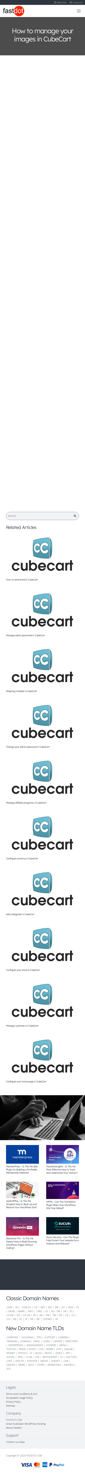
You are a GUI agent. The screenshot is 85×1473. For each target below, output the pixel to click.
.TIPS (38, 1337)
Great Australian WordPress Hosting (26, 1423)
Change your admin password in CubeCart (28, 746)
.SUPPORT (49, 1337)
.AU (17, 1307)
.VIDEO (58, 1353)
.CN (66, 1315)
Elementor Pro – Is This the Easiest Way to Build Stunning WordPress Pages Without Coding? (21, 1243)
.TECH (31, 1364)
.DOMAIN (25, 1341)
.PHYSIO (22, 1353)
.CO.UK (26, 1315)
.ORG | (40, 1311)
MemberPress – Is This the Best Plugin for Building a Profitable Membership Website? (22, 1169)
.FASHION (32, 1360)
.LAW (65, 1360)
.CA (73, 1315)
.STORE (40, 1364)
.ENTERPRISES (15, 1345)
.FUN (58, 1349)
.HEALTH (19, 1360)
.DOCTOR (71, 1357)
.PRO (20, 1357)
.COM (9, 1307)
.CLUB (28, 1357)
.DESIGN (10, 1364)
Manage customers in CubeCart (22, 1025)
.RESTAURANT (49, 1357)
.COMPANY (12, 1337)
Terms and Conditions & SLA (21, 1393)
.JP (26, 1319)
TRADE (22, 1349)
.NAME (21, 1311)
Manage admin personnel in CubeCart (25, 635)
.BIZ (50, 1307)
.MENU (62, 1345)
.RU (35, 1315)
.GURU (46, 1341)
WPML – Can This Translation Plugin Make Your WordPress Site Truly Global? (61, 1205)
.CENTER (57, 1341)
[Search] (42, 516)
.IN (56, 1319)
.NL (52, 1311)
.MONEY (10, 1353)
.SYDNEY (47, 1319)
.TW (54, 1315)
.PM (47, 1315)
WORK (49, 1349)
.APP (67, 1353)
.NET (42, 1307)
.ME (57, 1307)
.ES (70, 1311)
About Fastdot (14, 1427)
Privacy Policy (13, 1401)
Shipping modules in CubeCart (21, 691)
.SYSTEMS (51, 1345)
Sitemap (10, 1405)
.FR (60, 1315)
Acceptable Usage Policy (19, 1397)
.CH (8, 1319)
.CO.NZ (10, 1315)
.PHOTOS (11, 1349)
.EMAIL (36, 1341)
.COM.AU (26, 1307)
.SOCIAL (10, 1357)
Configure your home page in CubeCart (26, 1081)
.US (46, 1311)
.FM (58, 1311)
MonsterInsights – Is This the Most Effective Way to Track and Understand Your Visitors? (61, 1169)
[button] (79, 11)
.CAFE (9, 1360)
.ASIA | (71, 1307)
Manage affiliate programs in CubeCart (26, 802)
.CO (36, 1307)
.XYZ (8, 1368)
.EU (63, 1307)
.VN (14, 1319)
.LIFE (37, 1357)
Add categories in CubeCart (20, 914)
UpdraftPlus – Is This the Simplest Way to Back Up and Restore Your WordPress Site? (21, 1204)
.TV (77, 1307)
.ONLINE (68, 1349)
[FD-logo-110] (13, 11)
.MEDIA (44, 1360)
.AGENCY (55, 1360)
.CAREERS (63, 1337)
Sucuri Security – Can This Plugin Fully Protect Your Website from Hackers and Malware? (62, 1240)
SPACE (32, 1349)
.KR (31, 1319)
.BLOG (38, 1353)
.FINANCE (69, 1364)
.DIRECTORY (71, 1341)
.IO (61, 1357)
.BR (38, 1319)
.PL (20, 1319)
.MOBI (11, 1311)
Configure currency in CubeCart (22, 858)
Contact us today (15, 1442)
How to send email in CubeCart (22, 579)
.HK (64, 1311)
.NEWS (21, 1364)
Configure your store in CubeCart (23, 970)
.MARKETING (54, 1364)
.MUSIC (48, 1353)
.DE (18, 1315)
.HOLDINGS (27, 1337)
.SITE (41, 1349)
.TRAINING (11, 1341)
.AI (30, 1353)
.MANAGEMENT (34, 1345)
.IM (41, 1315)
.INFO (30, 1311)
